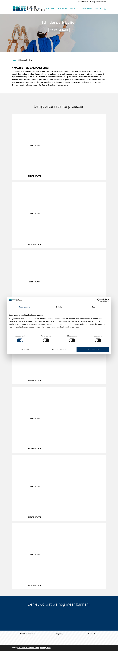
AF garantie (62, 9)
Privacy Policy (45, 648)
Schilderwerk (34, 9)
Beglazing (50, 9)
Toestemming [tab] (24, 307)
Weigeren (25, 350)
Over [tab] (94, 307)
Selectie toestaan (59, 350)
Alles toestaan (93, 350)
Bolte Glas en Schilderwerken (28, 648)
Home (23, 9)
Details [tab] (59, 307)
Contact (98, 9)
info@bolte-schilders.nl (99, 2)
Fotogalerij (86, 9)
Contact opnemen (59, 30)
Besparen (74, 9)
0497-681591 (84, 2)
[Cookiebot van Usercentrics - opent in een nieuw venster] (99, 300)
